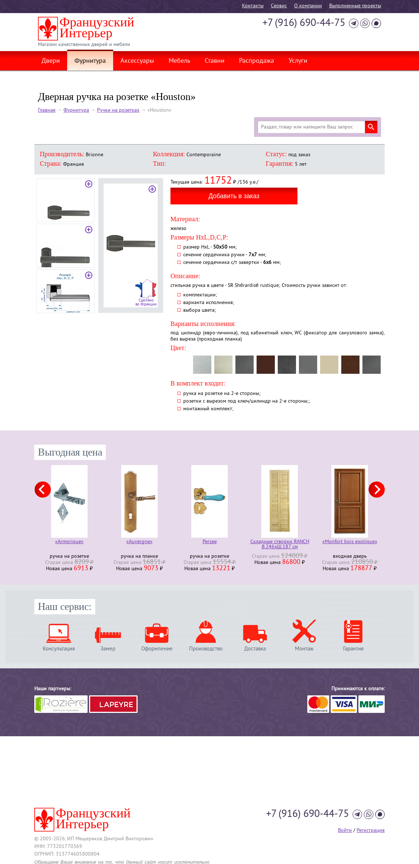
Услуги (298, 61)
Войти (345, 830)
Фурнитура (90, 61)
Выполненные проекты (355, 6)
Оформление (157, 649)
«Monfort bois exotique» (349, 542)
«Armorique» (69, 542)
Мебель (179, 61)
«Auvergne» (139, 542)
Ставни (214, 61)
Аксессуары (137, 61)
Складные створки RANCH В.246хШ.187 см (279, 544)
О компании (308, 6)
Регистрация (371, 830)
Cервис (279, 6)
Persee (210, 542)
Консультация (59, 649)
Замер (107, 649)
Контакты (253, 6)
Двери (51, 61)
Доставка (255, 649)
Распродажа (256, 61)
